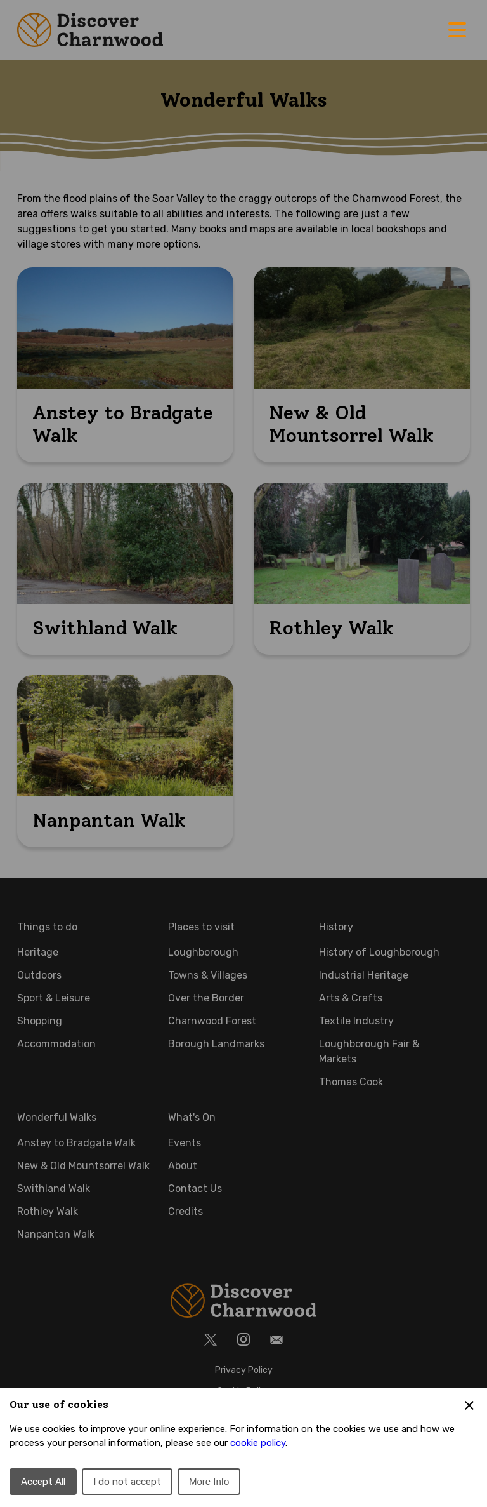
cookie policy (257, 1443)
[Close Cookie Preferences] (469, 1405)
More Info (209, 1481)
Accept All (43, 1481)
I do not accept (127, 1481)
